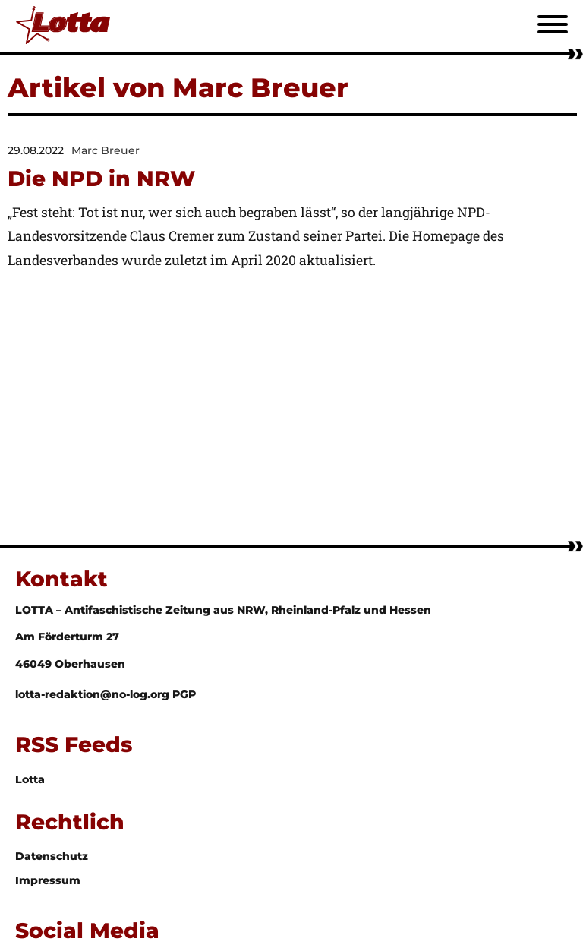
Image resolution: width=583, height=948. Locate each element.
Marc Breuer (105, 150)
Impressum (47, 880)
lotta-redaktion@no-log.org (93, 694)
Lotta (30, 779)
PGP (184, 694)
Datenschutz (51, 856)
